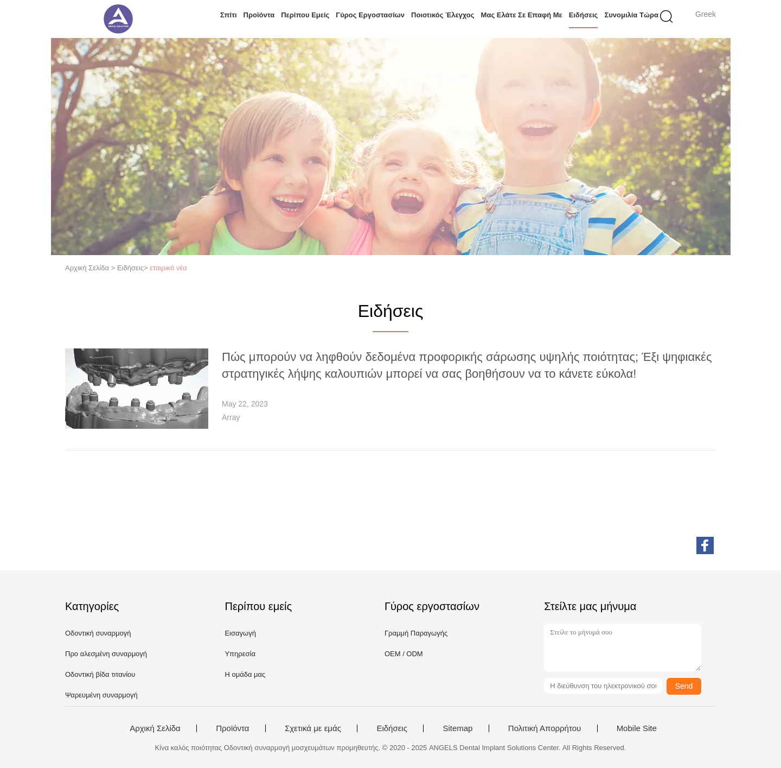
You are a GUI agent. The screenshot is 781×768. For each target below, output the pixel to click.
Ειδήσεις (583, 15)
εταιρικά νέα (168, 268)
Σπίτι (228, 15)
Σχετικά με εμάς (313, 728)
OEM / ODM (404, 654)
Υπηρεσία (240, 654)
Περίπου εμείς (305, 15)
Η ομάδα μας (245, 674)
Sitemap (457, 728)
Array (231, 417)
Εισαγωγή (240, 633)
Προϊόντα (259, 15)
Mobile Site (637, 728)
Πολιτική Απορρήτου (544, 728)
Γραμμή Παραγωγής (416, 633)
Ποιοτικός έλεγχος (443, 15)
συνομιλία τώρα (631, 15)
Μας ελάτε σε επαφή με (521, 15)
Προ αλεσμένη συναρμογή (106, 654)
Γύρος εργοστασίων (370, 15)
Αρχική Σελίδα (155, 728)
